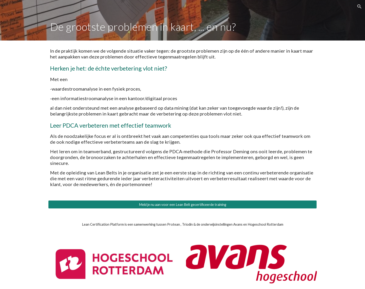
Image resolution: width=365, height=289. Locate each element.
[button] (359, 6)
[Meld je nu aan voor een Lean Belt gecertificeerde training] (182, 204)
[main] (182, 27)
